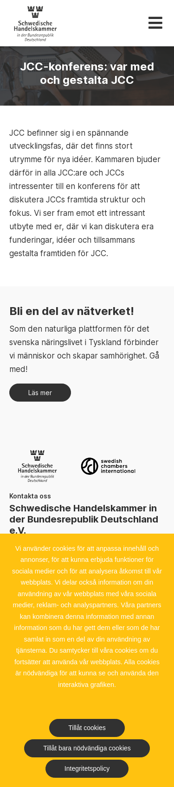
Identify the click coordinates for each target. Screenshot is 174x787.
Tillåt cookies (86, 727)
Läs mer (40, 393)
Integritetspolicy (87, 768)
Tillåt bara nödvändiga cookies (87, 748)
